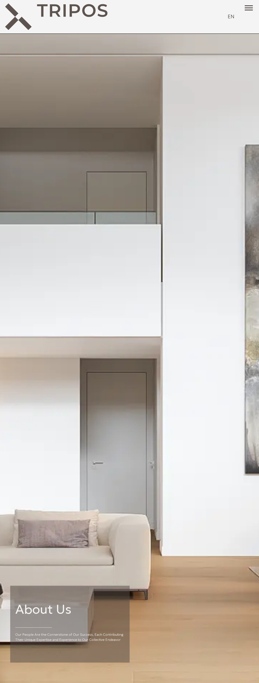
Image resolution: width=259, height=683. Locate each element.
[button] (249, 8)
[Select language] (231, 16)
